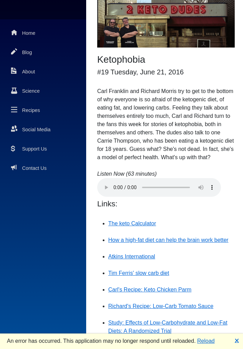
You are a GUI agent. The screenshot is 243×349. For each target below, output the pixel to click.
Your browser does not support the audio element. (159, 187)
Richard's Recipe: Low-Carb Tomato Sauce (160, 306)
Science (25, 90)
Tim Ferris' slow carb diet (138, 273)
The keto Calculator (132, 223)
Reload (206, 341)
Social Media (30, 129)
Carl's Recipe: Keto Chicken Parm (149, 289)
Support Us (29, 148)
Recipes (25, 109)
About (23, 71)
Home (23, 32)
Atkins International (131, 256)
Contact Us (29, 167)
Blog (21, 52)
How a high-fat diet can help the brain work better (168, 240)
